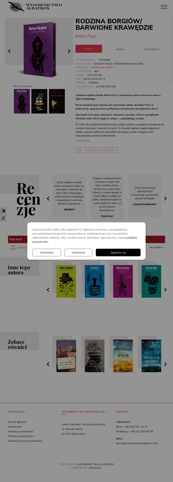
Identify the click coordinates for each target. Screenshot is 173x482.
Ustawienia (79, 252)
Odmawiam (47, 252)
